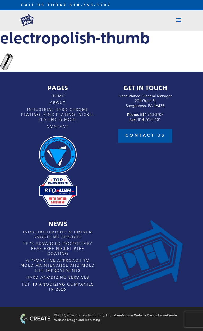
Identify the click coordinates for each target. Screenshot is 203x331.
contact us (145, 136)
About (58, 103)
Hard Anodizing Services (57, 277)
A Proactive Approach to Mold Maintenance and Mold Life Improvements (58, 266)
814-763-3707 (90, 5)
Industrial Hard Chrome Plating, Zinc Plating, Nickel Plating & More (58, 115)
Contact (58, 126)
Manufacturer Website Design (135, 315)
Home (57, 96)
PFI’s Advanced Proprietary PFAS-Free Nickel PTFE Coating (57, 249)
